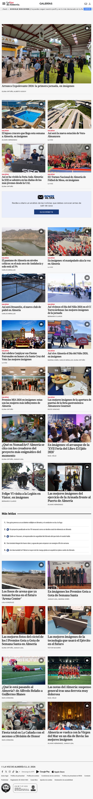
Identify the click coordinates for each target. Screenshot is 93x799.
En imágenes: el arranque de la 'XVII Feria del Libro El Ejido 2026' (68, 448)
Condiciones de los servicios (50, 776)
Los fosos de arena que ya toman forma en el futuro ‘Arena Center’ (19, 595)
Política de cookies (33, 776)
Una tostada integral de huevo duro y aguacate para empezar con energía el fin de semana (38, 543)
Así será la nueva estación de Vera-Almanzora (66, 135)
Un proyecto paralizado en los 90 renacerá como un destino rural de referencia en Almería (40, 529)
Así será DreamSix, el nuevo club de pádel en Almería (21, 308)
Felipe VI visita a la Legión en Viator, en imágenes (21, 495)
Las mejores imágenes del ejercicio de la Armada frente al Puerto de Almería (69, 497)
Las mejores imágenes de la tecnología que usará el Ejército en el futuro (69, 640)
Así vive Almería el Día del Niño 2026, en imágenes (68, 355)
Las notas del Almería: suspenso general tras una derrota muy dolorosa (69, 690)
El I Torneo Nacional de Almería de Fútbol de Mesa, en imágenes (67, 178)
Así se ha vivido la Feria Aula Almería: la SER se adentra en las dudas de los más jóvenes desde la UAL (22, 180)
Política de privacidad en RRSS (72, 776)
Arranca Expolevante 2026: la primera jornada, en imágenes (38, 86)
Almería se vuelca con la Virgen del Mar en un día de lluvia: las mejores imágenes (69, 736)
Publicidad (4, 780)
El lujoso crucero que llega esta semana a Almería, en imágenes (23, 135)
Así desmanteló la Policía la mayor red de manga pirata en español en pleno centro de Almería (42, 550)
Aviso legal (4, 776)
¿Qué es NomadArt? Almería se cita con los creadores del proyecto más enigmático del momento (23, 450)
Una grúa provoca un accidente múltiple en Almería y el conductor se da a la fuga (34, 522)
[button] (3, 3)
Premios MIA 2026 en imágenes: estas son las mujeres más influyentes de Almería (22, 402)
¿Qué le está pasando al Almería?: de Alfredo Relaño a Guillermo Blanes (22, 690)
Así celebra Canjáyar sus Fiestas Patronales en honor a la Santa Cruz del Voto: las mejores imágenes (23, 356)
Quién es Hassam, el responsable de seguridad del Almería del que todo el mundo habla (40, 536)
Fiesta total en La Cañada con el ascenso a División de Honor (23, 734)
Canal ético (34, 780)
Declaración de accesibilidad (64, 780)
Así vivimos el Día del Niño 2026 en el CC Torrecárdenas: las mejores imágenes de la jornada (69, 310)
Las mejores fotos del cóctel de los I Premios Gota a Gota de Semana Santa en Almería (22, 640)
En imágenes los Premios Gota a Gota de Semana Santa (69, 593)
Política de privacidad (17, 776)
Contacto (87, 776)
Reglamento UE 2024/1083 (19, 780)
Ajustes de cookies (46, 780)
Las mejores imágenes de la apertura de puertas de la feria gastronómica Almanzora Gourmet (69, 402)
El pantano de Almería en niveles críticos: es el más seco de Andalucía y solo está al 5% (22, 263)
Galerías (45, 3)
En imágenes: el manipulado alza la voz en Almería (69, 262)
